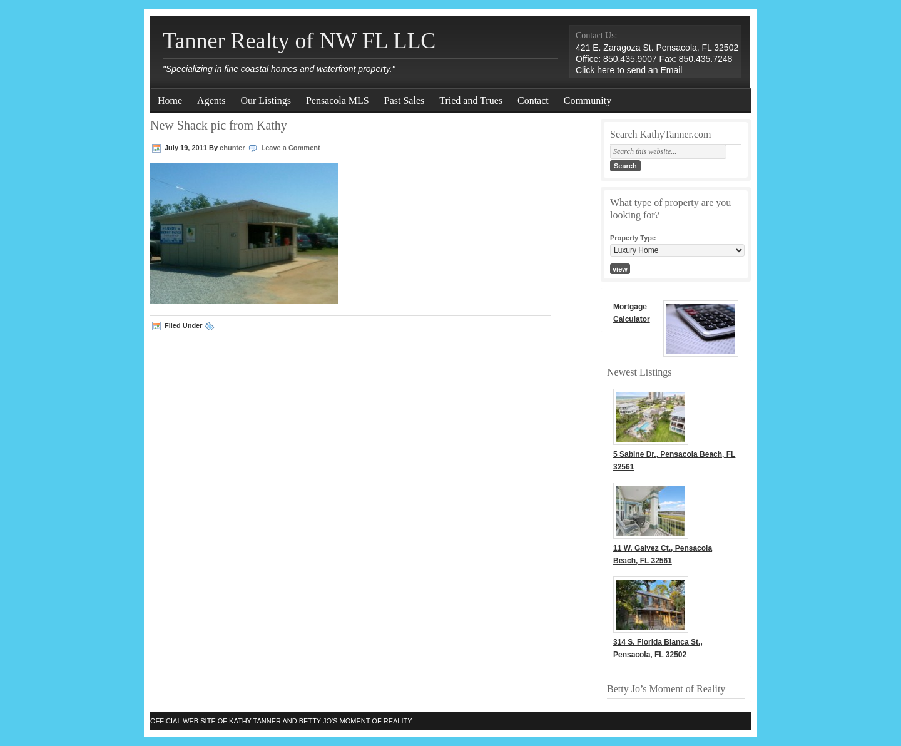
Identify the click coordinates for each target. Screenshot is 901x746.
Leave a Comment (290, 147)
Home (170, 100)
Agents (211, 100)
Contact (533, 100)
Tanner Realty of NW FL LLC (299, 40)
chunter (232, 147)
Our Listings (265, 100)
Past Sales (404, 100)
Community (587, 100)
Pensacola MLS (337, 100)
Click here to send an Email (629, 70)
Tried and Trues (470, 100)
